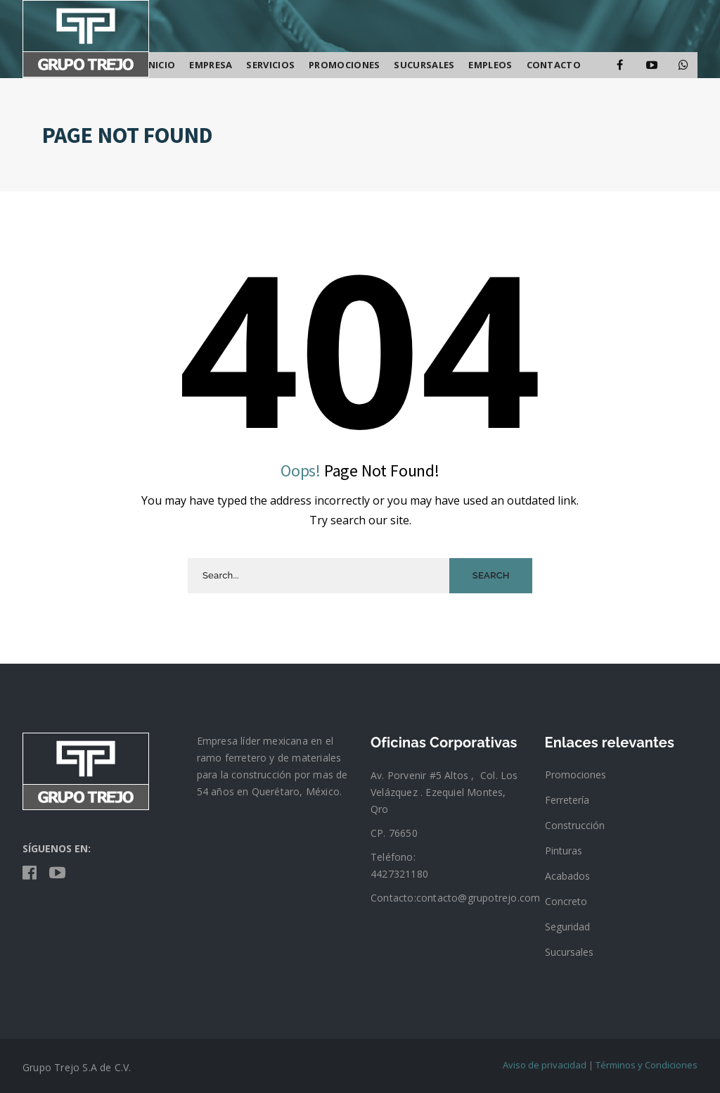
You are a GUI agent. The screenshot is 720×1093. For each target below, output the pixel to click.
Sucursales (569, 952)
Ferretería (567, 800)
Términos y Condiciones (647, 1065)
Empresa (210, 64)
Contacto (554, 64)
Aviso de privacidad (544, 1065)
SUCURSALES (424, 64)
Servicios (270, 64)
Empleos (490, 64)
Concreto (566, 901)
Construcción (575, 825)
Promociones (344, 64)
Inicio (161, 64)
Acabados (567, 876)
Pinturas (563, 850)
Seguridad (567, 926)
